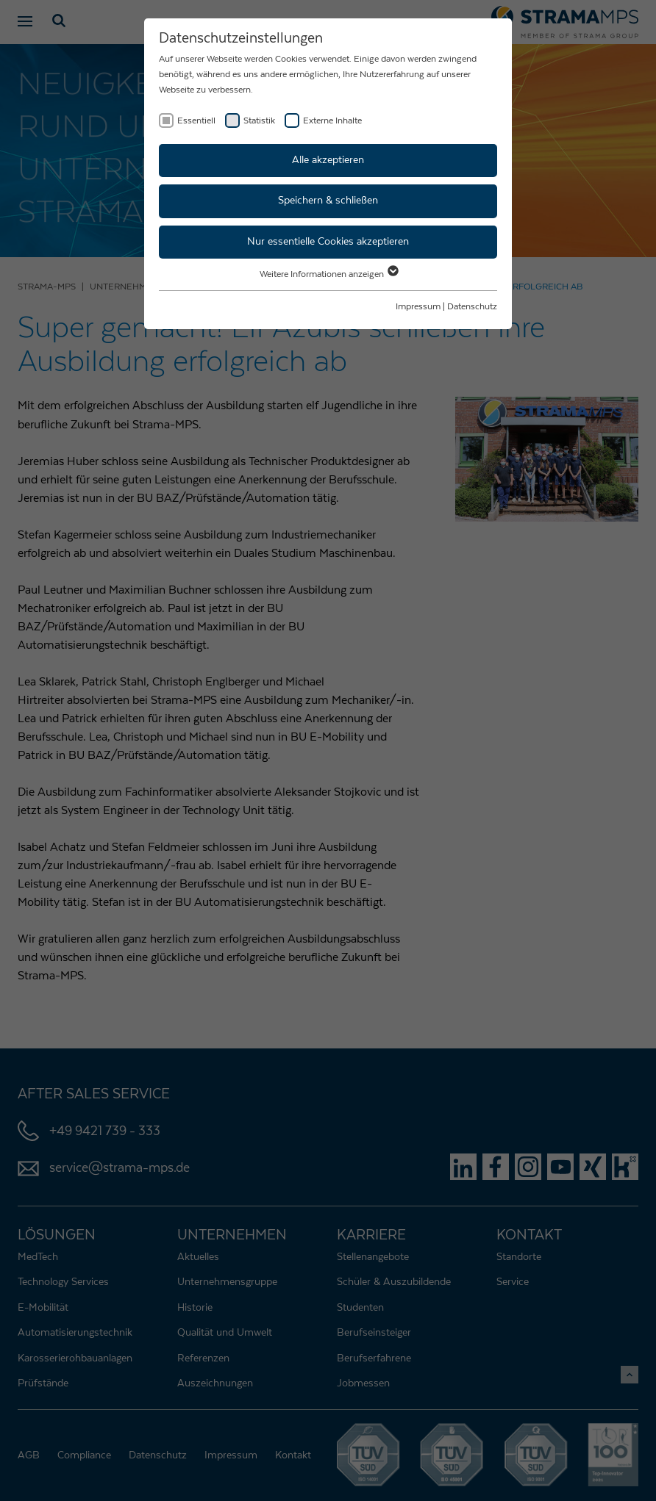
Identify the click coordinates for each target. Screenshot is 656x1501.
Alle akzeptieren (328, 160)
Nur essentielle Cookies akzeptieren (328, 242)
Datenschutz (472, 306)
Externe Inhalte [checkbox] (332, 120)
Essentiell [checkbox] (196, 120)
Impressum (418, 306)
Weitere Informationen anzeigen (328, 274)
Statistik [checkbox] (259, 120)
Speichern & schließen (328, 200)
